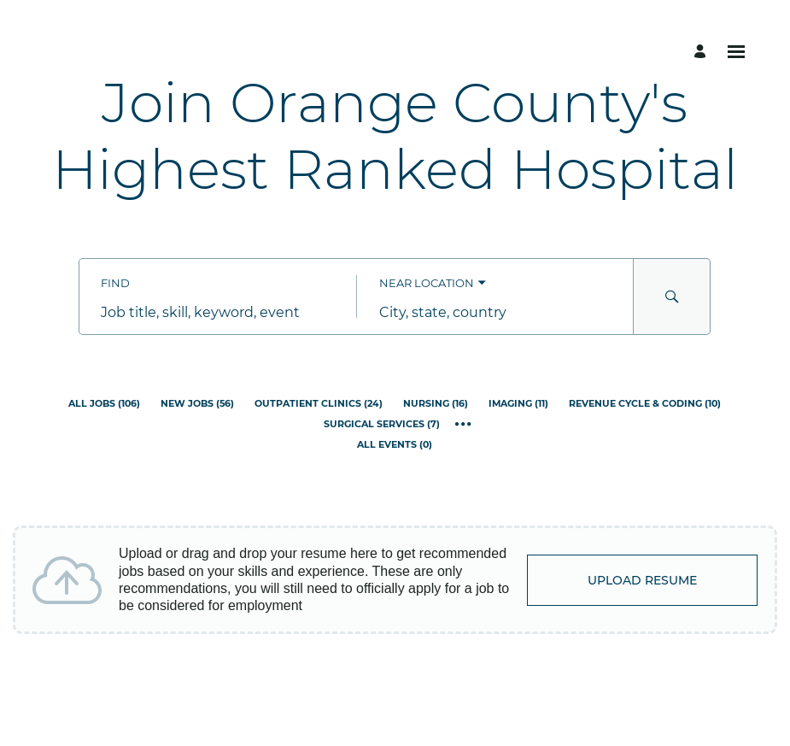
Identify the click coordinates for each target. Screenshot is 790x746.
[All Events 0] (394, 444)
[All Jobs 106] (104, 403)
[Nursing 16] (435, 403)
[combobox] (217, 312)
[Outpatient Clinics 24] (319, 403)
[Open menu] (736, 51)
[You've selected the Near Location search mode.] (432, 283)
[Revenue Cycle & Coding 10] (645, 403)
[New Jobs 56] (197, 403)
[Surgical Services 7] (382, 424)
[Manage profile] (702, 52)
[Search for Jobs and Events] (672, 296)
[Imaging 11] (518, 403)
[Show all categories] (463, 424)
